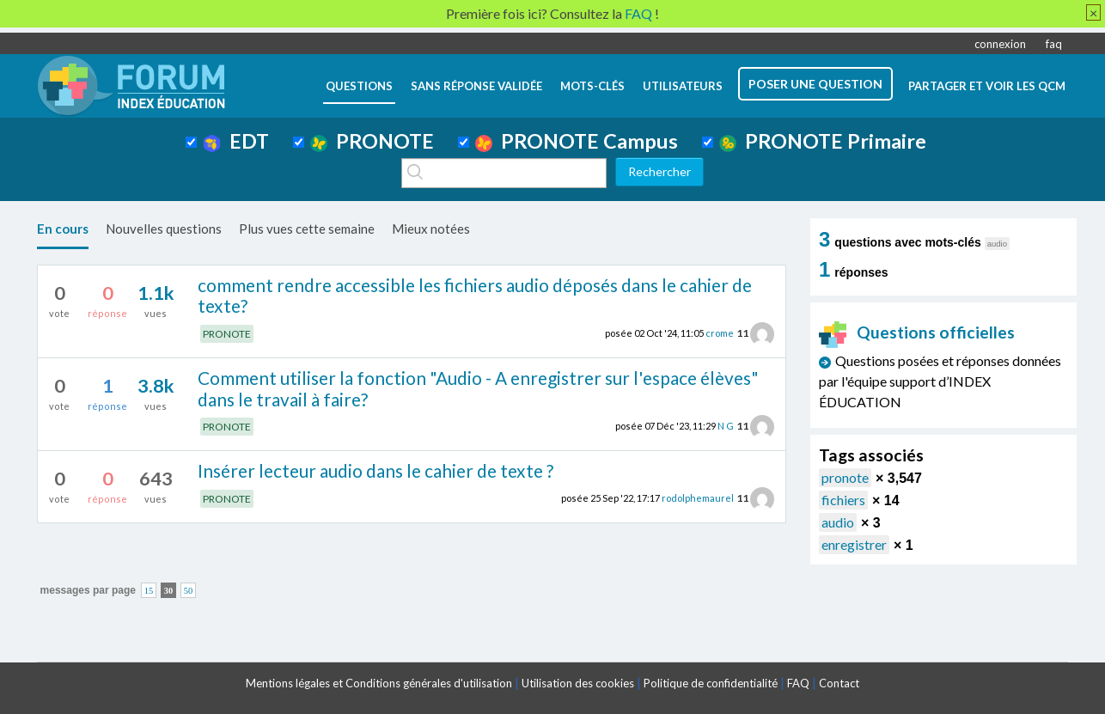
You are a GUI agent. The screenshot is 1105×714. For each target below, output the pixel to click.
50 (188, 590)
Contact (839, 683)
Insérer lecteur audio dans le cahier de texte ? (375, 470)
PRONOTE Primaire (822, 141)
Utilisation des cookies (578, 683)
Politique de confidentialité (711, 683)
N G (725, 425)
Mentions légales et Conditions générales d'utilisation (379, 683)
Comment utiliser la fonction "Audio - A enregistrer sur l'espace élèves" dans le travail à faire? (478, 388)
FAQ (798, 683)
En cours (63, 228)
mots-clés (592, 86)
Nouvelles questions (164, 228)
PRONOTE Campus (576, 141)
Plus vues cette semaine (307, 228)
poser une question (815, 83)
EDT (236, 141)
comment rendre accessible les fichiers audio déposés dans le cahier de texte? (475, 295)
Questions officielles (917, 332)
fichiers (843, 499)
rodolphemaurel (698, 497)
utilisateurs (683, 86)
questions (359, 86)
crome (719, 333)
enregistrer (854, 544)
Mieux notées (431, 228)
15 (149, 590)
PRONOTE (372, 141)
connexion (1000, 44)
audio (837, 522)
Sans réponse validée (476, 86)
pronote (845, 477)
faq (1054, 44)
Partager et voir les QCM (986, 86)
